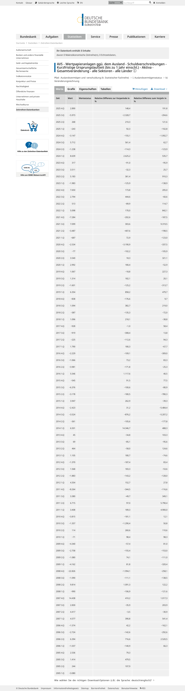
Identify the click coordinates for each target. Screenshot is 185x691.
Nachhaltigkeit (22, 86)
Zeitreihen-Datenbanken (52, 43)
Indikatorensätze (23, 76)
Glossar (29, 2)
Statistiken (33, 43)
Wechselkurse (22, 104)
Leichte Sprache (65, 2)
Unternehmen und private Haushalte (28, 98)
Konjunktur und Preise (26, 81)
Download (159, 89)
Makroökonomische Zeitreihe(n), (81, 54)
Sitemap (85, 688)
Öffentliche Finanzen (25, 91)
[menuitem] (28, 37)
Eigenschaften (87, 89)
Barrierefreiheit (98, 688)
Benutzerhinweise (129, 688)
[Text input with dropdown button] (137, 2)
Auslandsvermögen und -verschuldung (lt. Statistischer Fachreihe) (95, 77)
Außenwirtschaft (23, 50)
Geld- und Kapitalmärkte (27, 63)
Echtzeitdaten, (107, 54)
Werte (59, 89)
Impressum (46, 688)
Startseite (20, 43)
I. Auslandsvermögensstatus (147, 77)
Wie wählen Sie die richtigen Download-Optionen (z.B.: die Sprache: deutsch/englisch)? (103, 680)
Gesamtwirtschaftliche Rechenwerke (26, 69)
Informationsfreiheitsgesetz (66, 688)
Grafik (71, 89)
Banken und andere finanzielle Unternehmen (29, 56)
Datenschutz (113, 688)
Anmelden (159, 2)
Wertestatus (85, 98)
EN (80, 2)
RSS (142, 688)
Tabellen (106, 89)
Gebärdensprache (44, 2)
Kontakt (19, 2)
